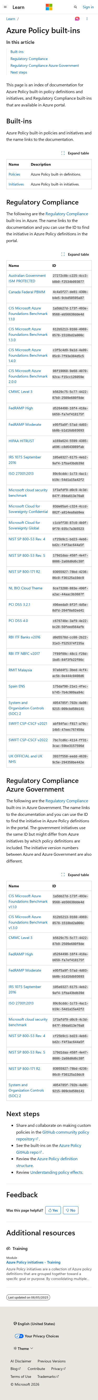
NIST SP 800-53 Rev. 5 (27, 555)
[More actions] (87, 19)
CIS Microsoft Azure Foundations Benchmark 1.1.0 (28, 313)
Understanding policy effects (56, 1172)
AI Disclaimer (20, 1361)
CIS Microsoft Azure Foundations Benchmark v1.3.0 (28, 922)
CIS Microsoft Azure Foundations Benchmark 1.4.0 (28, 355)
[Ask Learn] (77, 19)
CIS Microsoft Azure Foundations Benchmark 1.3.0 (28, 334)
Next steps (18, 72)
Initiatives (16, 184)
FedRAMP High (21, 407)
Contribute (36, 1368)
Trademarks (46, 1376)
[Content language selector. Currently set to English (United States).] (34, 1323)
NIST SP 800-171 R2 (24, 571)
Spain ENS (17, 686)
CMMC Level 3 (20, 391)
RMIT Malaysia (20, 669)
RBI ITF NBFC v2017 (24, 653)
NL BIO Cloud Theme (25, 587)
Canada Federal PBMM (27, 291)
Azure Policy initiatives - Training (33, 1262)
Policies (14, 174)
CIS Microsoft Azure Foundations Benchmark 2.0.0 (28, 376)
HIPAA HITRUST (21, 440)
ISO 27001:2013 (21, 473)
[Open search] (75, 7)
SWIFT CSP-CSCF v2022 (28, 739)
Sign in (88, 6)
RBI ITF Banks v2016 (25, 637)
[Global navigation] (5, 7)
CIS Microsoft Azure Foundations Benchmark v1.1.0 (28, 901)
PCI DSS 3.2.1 (19, 604)
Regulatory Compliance (29, 58)
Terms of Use (20, 1376)
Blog (14, 1368)
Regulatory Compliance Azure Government (44, 65)
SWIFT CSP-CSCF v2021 (28, 723)
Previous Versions (52, 1361)
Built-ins (17, 51)
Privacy (57, 1368)
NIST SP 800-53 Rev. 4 (27, 538)
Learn (10, 18)
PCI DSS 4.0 (18, 620)
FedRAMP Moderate (25, 424)
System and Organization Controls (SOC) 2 (26, 708)
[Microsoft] (49, 7)
